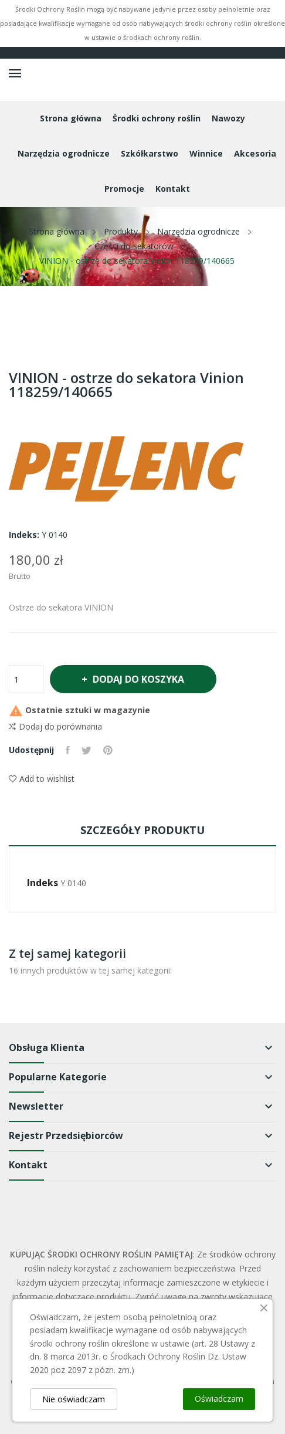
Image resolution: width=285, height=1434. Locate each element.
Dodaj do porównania (55, 726)
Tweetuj (86, 750)
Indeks (42, 882)
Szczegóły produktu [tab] (142, 830)
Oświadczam (219, 1398)
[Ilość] (26, 679)
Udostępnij (68, 750)
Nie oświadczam (73, 1399)
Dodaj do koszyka (138, 679)
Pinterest (107, 750)
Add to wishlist (41, 778)
